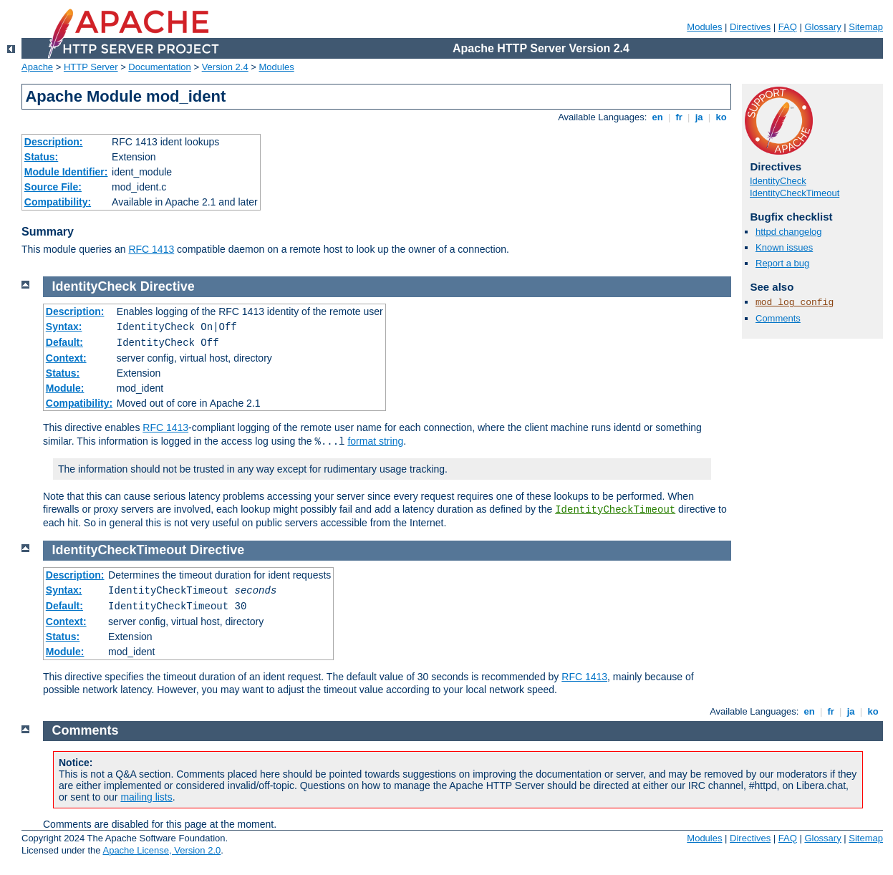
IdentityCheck (778, 180)
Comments (778, 318)
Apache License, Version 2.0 (161, 850)
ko (721, 117)
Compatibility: (57, 202)
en (657, 117)
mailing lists (146, 797)
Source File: (53, 187)
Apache (37, 67)
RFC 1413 (151, 249)
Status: (41, 157)
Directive (167, 286)
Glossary (822, 26)
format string (375, 441)
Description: (53, 142)
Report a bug (782, 263)
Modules (704, 26)
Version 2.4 (225, 67)
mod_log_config (795, 302)
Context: (66, 358)
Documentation (159, 67)
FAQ (787, 26)
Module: (65, 388)
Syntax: (64, 326)
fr (679, 117)
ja (698, 117)
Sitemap (866, 26)
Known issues (784, 247)
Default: (64, 342)
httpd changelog (789, 231)
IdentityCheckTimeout (794, 193)
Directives (750, 26)
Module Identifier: (66, 172)
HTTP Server (91, 67)
